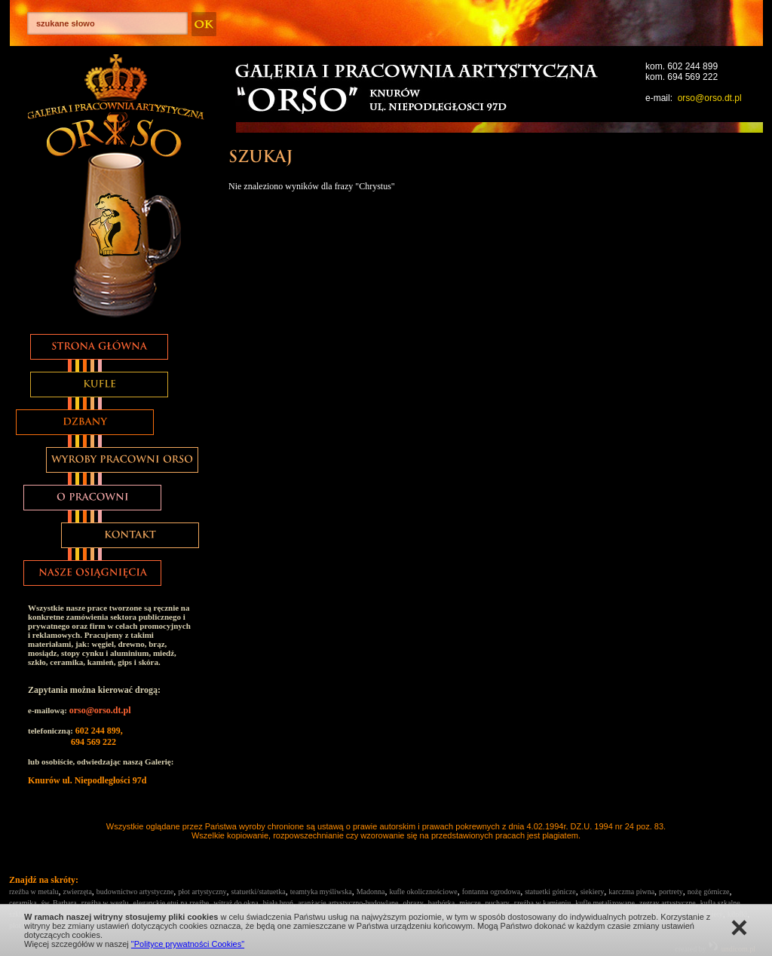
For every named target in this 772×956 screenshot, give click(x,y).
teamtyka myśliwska (321, 891)
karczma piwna (631, 891)
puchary (498, 903)
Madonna (371, 891)
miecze (469, 903)
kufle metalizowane (605, 903)
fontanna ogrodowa (491, 891)
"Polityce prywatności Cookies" (187, 943)
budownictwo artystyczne (134, 891)
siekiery (593, 891)
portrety (671, 891)
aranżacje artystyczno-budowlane (348, 903)
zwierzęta (77, 891)
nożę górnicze (709, 891)
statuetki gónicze (550, 891)
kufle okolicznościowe (423, 891)
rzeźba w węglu (105, 903)
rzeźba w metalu (34, 891)
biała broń (278, 903)
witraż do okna (235, 903)
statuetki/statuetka (258, 891)
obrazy (413, 903)
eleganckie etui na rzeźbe (171, 903)
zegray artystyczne (667, 903)
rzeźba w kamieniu (542, 903)
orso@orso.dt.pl (710, 98)
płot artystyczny (202, 891)
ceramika (23, 903)
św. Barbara (59, 903)
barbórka (441, 903)
